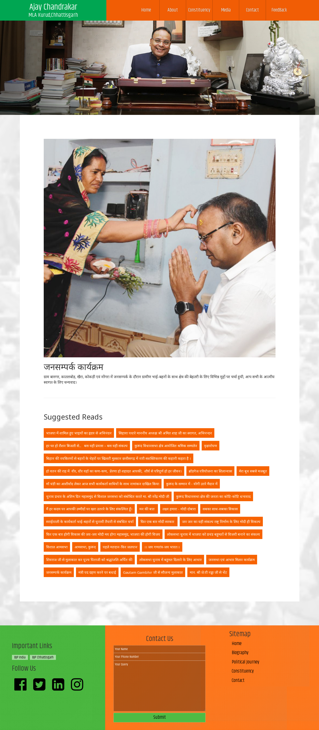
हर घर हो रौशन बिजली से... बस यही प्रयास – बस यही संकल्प (87, 445)
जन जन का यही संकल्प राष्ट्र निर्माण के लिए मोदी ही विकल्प (221, 521)
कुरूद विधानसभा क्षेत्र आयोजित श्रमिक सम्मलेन (166, 445)
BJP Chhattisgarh (43, 657)
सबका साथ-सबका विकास (220, 508)
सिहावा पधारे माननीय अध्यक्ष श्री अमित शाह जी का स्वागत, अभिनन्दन (165, 433)
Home (146, 10)
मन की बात (147, 508)
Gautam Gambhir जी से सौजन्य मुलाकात (153, 572)
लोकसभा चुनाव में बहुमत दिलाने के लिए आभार (170, 559)
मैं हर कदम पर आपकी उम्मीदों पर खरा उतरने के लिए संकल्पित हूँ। (89, 508)
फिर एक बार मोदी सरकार (158, 521)
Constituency (199, 10)
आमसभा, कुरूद (85, 547)
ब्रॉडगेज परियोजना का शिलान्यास (210, 471)
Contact (252, 10)
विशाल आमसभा (57, 547)
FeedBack (279, 10)
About (173, 10)
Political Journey (245, 662)
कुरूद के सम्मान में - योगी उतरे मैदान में (191, 483)
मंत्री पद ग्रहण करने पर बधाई (97, 572)
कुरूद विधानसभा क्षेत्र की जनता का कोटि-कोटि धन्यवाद (213, 496)
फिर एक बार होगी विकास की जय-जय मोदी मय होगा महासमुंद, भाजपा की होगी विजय (103, 534)
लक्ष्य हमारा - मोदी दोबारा (179, 508)
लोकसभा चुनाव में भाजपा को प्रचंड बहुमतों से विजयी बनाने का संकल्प (213, 534)
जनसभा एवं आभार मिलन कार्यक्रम (232, 559)
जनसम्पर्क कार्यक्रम (58, 572)
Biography (240, 653)
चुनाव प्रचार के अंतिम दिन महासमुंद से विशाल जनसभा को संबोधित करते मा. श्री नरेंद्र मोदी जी (107, 496)
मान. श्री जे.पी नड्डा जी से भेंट (208, 572)
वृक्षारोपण (210, 445)
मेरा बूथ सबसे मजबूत (253, 471)
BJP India (20, 657)
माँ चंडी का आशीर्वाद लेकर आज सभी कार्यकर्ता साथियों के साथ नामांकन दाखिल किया (102, 483)
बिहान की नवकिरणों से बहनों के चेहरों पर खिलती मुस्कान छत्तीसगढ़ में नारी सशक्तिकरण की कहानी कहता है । (118, 458)
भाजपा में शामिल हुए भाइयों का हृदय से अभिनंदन (79, 433)
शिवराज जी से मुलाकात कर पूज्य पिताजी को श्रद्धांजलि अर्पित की (89, 559)
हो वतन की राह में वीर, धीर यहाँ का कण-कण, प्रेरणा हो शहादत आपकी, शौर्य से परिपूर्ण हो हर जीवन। (114, 471)
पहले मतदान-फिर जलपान (120, 547)
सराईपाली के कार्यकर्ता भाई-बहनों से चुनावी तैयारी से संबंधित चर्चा (90, 521)
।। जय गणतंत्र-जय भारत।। (162, 547)
